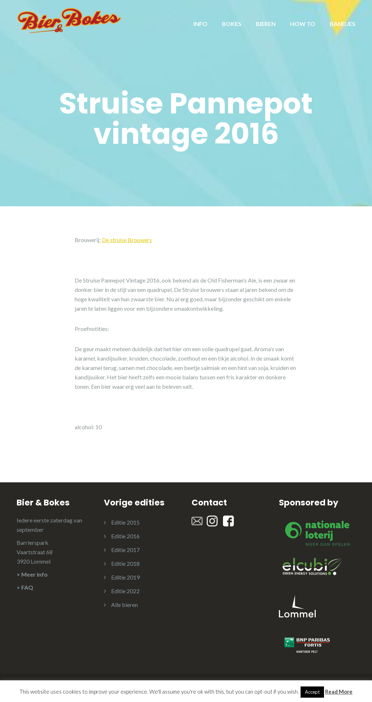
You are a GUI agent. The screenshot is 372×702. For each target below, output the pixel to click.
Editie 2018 (125, 563)
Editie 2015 (125, 522)
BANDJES (342, 23)
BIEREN (266, 23)
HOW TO (302, 23)
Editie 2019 (125, 577)
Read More (339, 691)
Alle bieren (124, 604)
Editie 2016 (125, 536)
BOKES (231, 23)
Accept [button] (312, 692)
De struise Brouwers (127, 239)
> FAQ (25, 587)
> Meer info (32, 574)
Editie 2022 (125, 590)
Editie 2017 (125, 549)
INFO (200, 23)
